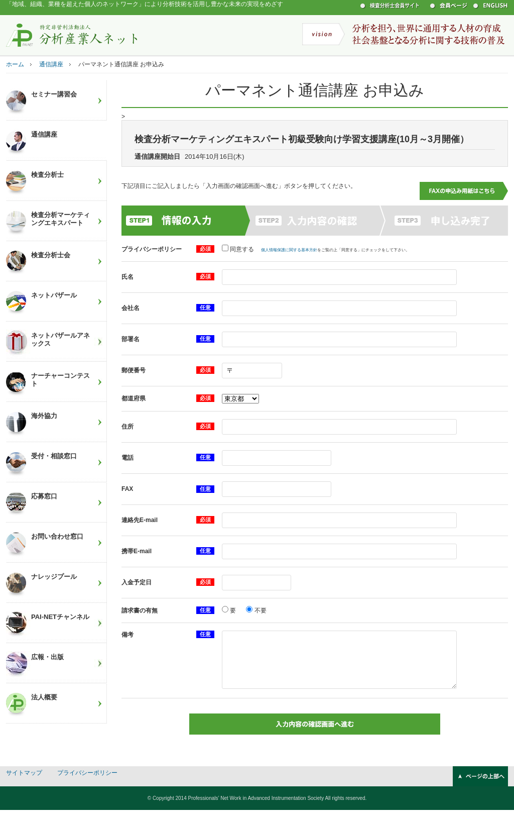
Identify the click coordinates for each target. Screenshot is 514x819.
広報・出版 (47, 657)
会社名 (130, 308)
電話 (127, 457)
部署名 (130, 339)
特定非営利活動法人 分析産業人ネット (72, 35)
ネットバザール (54, 295)
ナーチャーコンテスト (60, 379)
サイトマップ (24, 781)
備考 (127, 634)
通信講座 (51, 64)
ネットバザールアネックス (60, 339)
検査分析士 (47, 174)
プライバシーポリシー (151, 249)
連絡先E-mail (139, 520)
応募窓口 (44, 496)
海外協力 (44, 416)
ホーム (15, 64)
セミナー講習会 (54, 94)
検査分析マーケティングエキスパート (60, 219)
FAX (127, 488)
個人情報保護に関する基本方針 (289, 250)
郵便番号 (133, 370)
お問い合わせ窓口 (57, 536)
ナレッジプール (54, 576)
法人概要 (44, 697)
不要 (259, 610)
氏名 (127, 276)
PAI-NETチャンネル (60, 617)
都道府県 (133, 398)
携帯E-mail (136, 551)
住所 (127, 426)
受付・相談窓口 (54, 456)
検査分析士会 (50, 255)
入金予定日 (136, 582)
